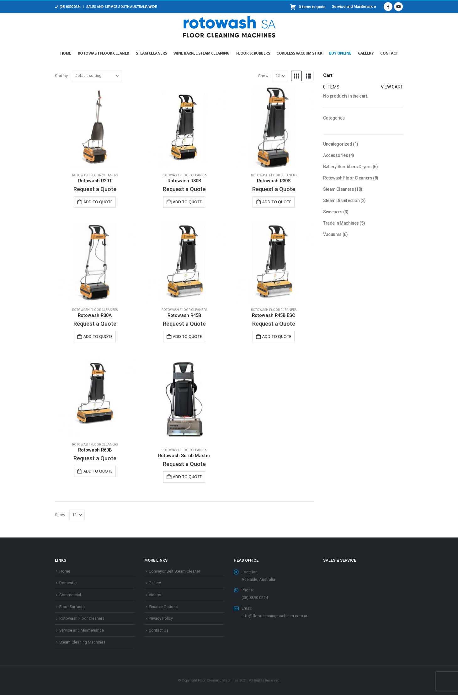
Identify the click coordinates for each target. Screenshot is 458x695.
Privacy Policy (161, 618)
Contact (389, 53)
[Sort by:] (97, 76)
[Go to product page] (95, 128)
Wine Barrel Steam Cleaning (201, 53)
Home (65, 53)
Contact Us (158, 630)
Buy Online (340, 53)
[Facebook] (388, 6)
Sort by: (62, 75)
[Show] (280, 76)
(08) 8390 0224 (68, 6)
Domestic (68, 582)
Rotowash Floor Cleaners (95, 175)
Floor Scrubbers (253, 53)
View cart (392, 86)
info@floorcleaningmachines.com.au (275, 615)
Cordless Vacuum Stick (299, 53)
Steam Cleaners (151, 53)
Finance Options (163, 606)
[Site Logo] (229, 25)
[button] (296, 76)
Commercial (70, 594)
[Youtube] (398, 6)
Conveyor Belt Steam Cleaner (174, 571)
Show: (263, 75)
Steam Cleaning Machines (82, 642)
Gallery (366, 53)
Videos (155, 594)
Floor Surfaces (72, 606)
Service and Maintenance (354, 6)
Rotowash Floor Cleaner (103, 53)
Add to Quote (97, 202)
